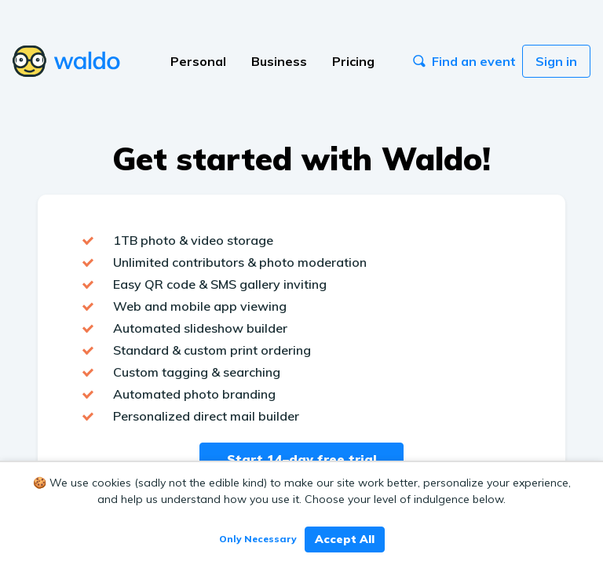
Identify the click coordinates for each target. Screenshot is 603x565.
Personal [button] (198, 61)
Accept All (345, 539)
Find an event (464, 61)
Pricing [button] (353, 61)
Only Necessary (258, 539)
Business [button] (279, 61)
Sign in (556, 61)
